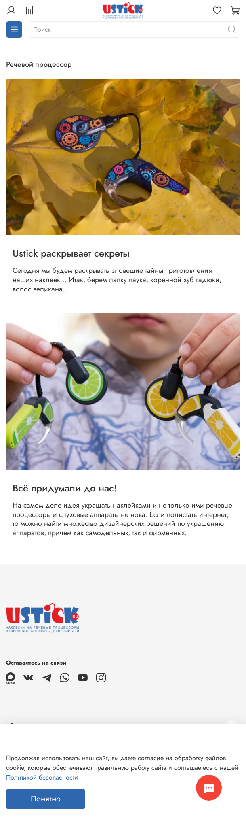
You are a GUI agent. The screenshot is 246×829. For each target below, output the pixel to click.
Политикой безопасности (42, 777)
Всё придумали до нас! (65, 488)
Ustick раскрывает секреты (71, 253)
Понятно (46, 799)
